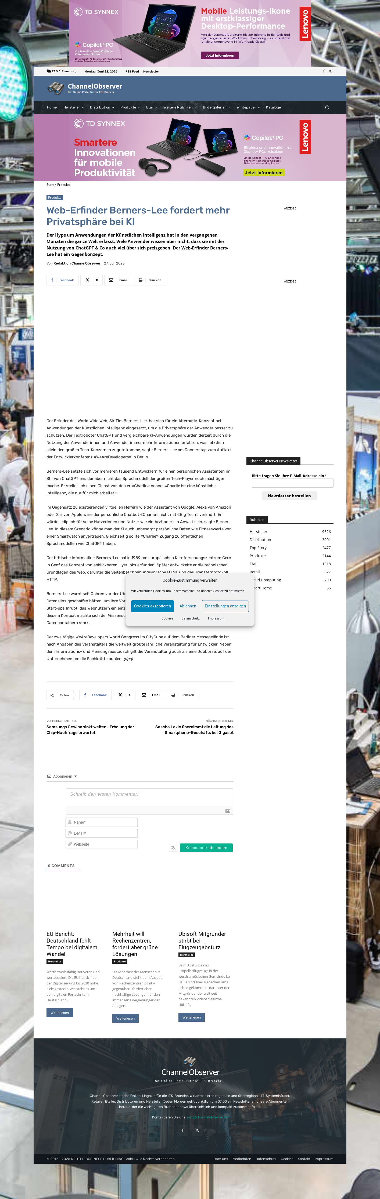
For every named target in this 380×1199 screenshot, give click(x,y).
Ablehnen (188, 606)
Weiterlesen (60, 1013)
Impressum (216, 618)
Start (50, 184)
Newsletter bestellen (289, 495)
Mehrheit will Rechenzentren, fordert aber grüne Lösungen (135, 944)
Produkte (64, 184)
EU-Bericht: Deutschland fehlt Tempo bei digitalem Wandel (71, 944)
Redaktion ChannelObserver (77, 263)
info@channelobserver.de (207, 1117)
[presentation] (198, 827)
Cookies (167, 618)
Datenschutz (190, 618)
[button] (327, 107)
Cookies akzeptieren (152, 606)
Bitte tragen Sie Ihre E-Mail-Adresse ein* (289, 475)
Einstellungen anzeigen (225, 606)
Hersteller (54, 961)
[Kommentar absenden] (206, 847)
